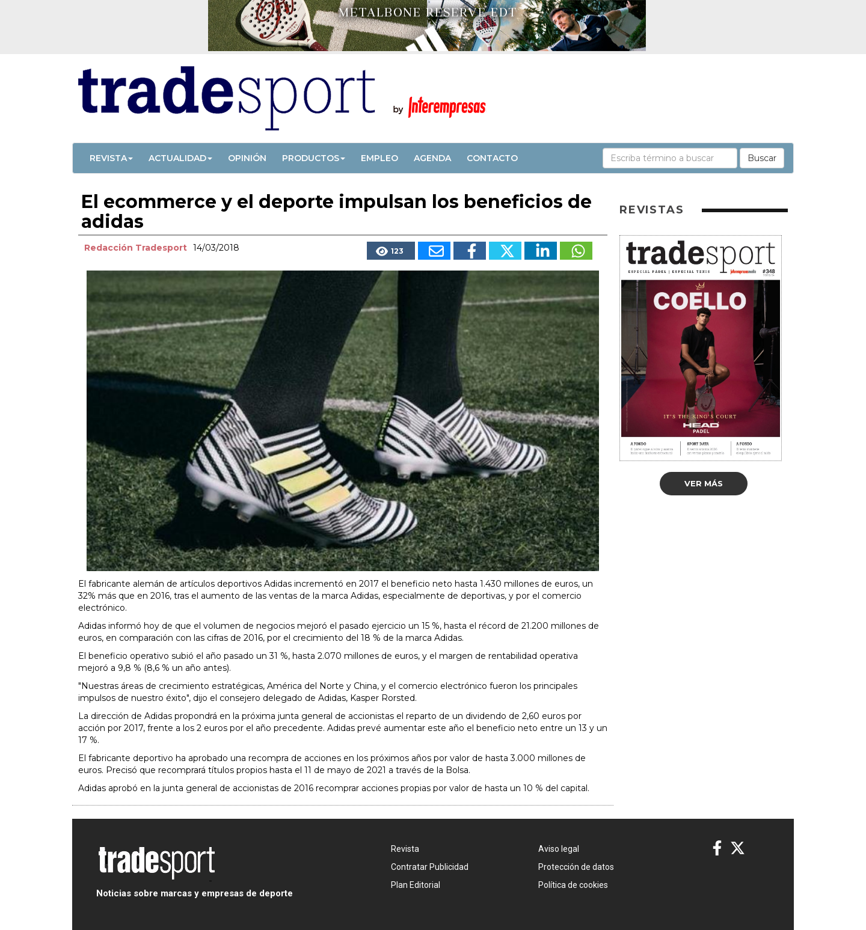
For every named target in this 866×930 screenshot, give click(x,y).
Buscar (762, 158)
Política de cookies (573, 885)
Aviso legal (558, 849)
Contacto (492, 158)
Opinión (247, 158)
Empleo (379, 158)
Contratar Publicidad (429, 867)
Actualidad (180, 158)
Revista (111, 158)
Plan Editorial (415, 885)
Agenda (432, 158)
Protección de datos (576, 867)
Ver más (703, 483)
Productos (313, 158)
